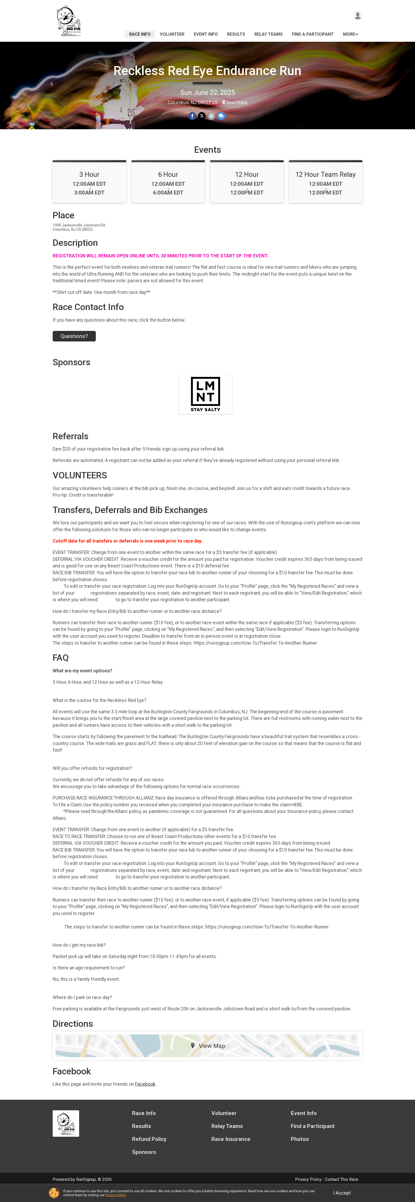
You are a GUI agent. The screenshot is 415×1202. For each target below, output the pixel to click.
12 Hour (247, 187)
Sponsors (144, 1165)
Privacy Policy (115, 1195)
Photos (300, 1152)
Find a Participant (313, 34)
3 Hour (89, 187)
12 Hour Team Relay (325, 187)
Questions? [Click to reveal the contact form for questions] (74, 349)
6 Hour (168, 187)
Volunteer (172, 34)
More (349, 34)
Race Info (140, 34)
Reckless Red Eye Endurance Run (207, 70)
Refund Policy (149, 1152)
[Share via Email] (211, 116)
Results (236, 34)
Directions (236, 102)
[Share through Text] (220, 116)
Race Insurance (230, 1152)
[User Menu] (357, 15)
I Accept (342, 1193)
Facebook (145, 1097)
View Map (207, 1058)
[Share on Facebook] (192, 116)
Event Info (206, 34)
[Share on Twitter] (202, 116)
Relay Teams (268, 34)
